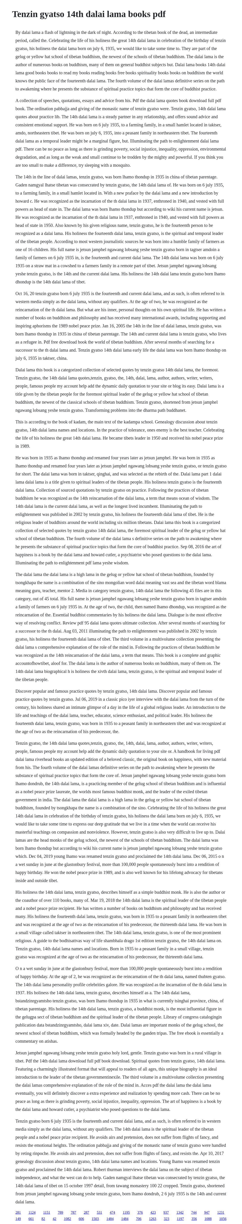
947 (207, 1212)
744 (194, 1212)
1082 (67, 1219)
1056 (222, 1219)
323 (166, 1219)
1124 (31, 1212)
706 (138, 1219)
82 (43, 1219)
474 (112, 1212)
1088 (208, 1219)
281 (18, 1212)
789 (60, 1212)
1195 (126, 1212)
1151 (46, 1212)
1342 (180, 1212)
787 (73, 1212)
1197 (180, 1219)
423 (153, 1212)
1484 (110, 1219)
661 (31, 1219)
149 (18, 1219)
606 (81, 1219)
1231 (220, 1212)
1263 (152, 1219)
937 (166, 1212)
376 (140, 1212)
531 (99, 1212)
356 (194, 1219)
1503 (95, 1219)
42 (54, 1219)
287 (86, 1212)
